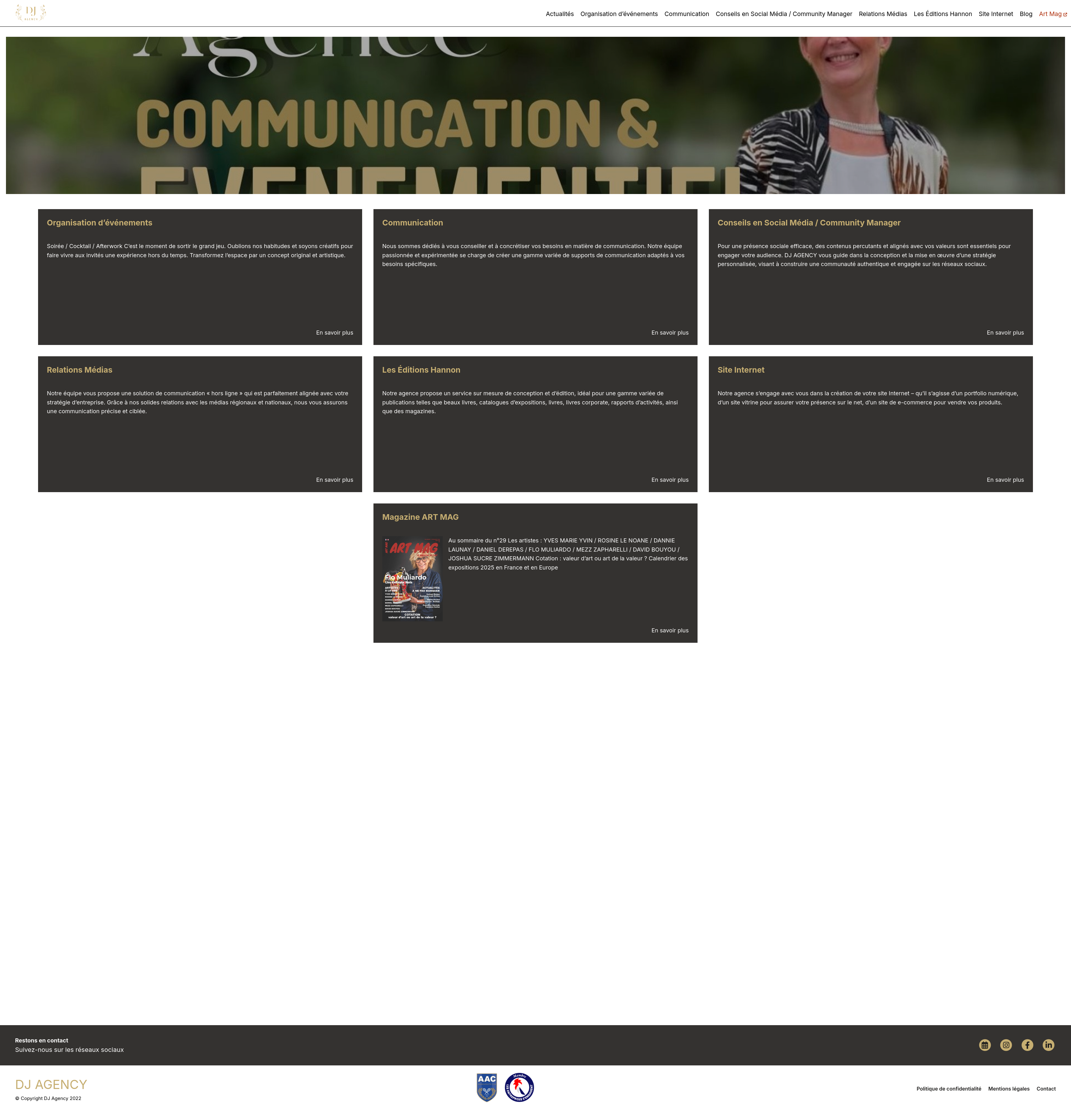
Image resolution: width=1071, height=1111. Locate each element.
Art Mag (1053, 14)
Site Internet (996, 14)
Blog (1026, 14)
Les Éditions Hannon (943, 14)
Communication (686, 14)
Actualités (560, 14)
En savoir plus (334, 332)
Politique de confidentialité (949, 1089)
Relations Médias (883, 14)
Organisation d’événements (619, 14)
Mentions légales (1008, 1089)
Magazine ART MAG (420, 517)
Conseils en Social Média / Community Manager (784, 14)
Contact (1046, 1089)
